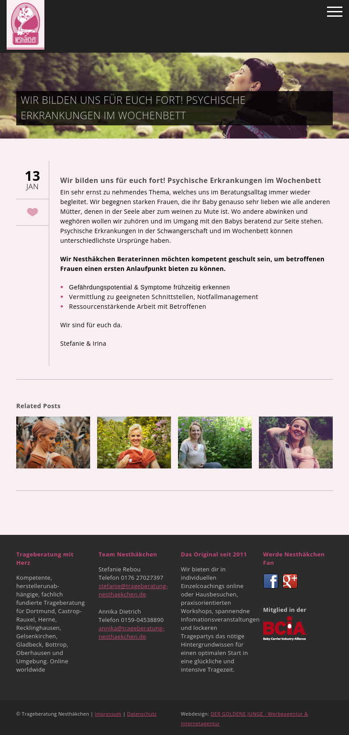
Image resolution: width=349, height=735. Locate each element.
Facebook (270, 581)
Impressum (108, 713)
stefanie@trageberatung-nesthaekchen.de (133, 590)
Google (290, 581)
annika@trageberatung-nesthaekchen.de (131, 632)
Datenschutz (141, 713)
